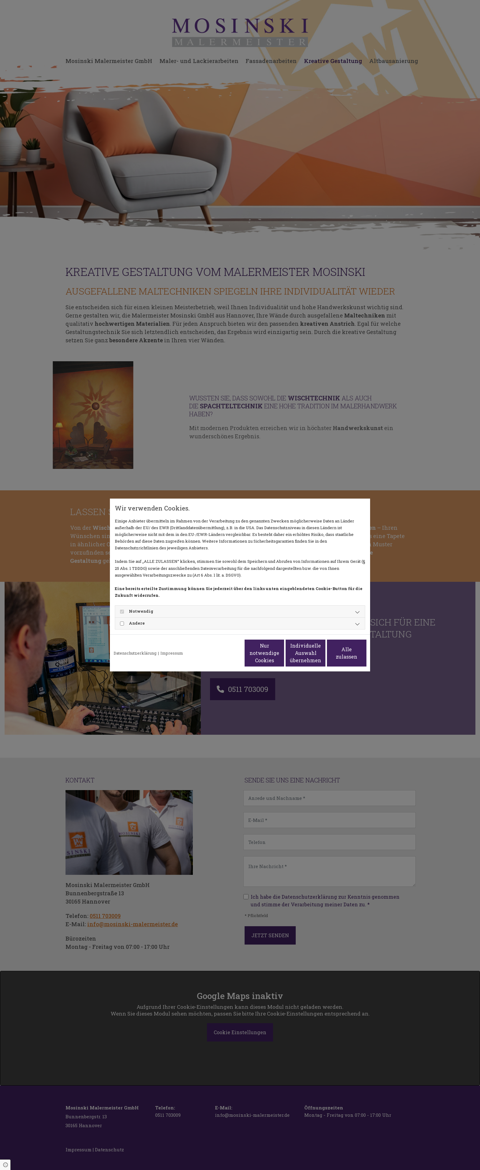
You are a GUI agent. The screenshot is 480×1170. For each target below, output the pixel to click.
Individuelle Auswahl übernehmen (280, 652)
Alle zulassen (338, 653)
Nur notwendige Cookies (222, 653)
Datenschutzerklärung (135, 653)
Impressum (171, 653)
